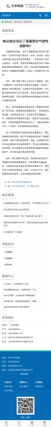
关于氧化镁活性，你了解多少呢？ (26, 186)
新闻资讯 (28, 22)
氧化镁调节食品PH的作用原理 (16, 209)
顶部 (44, 423)
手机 (19, 423)
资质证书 (39, 386)
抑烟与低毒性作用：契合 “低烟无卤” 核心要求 (23, 216)
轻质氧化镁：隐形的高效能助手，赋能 (20, 301)
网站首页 (18, 22)
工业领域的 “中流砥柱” (13, 232)
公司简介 (39, 382)
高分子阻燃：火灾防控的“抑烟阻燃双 (19, 295)
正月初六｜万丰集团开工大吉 (16, 284)
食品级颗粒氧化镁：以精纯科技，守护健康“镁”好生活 (26, 203)
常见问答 (8, 265)
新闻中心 (23, 382)
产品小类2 (8, 390)
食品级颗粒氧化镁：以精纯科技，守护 (20, 290)
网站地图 (24, 374)
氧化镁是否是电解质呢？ (22, 182)
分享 (6, 423)
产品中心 (8, 382)
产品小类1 (8, 386)
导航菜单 (6, 15)
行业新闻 (8, 258)
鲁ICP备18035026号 (10, 374)
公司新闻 (8, 252)
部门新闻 (23, 386)
